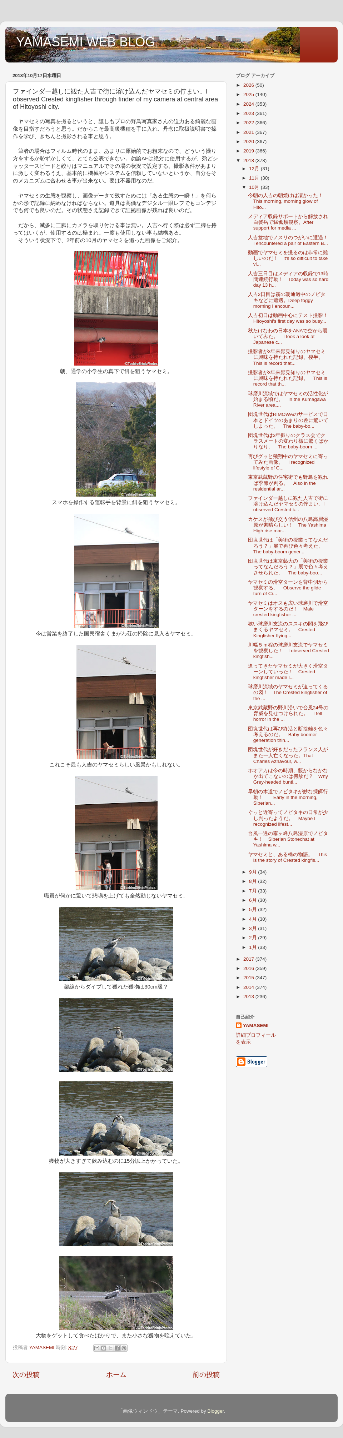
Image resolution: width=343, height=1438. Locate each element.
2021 (249, 132)
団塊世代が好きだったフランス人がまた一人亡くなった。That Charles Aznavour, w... (288, 755)
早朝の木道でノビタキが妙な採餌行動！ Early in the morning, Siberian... (288, 797)
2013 (249, 996)
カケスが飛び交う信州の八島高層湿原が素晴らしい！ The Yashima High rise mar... (288, 525)
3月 (253, 928)
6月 (253, 900)
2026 (249, 85)
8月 (253, 881)
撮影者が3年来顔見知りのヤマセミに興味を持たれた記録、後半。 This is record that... (288, 357)
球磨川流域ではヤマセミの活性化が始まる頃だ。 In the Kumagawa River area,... (288, 399)
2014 (249, 987)
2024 (249, 104)
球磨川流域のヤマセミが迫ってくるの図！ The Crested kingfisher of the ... (288, 692)
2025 (249, 94)
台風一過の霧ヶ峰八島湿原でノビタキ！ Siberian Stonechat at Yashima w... (288, 839)
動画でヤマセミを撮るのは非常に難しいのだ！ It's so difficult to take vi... (288, 258)
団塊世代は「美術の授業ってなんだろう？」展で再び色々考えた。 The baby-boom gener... (288, 545)
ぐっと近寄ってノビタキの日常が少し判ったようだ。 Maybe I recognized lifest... (288, 818)
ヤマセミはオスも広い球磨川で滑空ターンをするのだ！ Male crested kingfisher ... (288, 608)
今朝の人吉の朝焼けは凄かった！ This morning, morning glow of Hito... (288, 201)
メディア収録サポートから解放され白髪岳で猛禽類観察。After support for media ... (288, 222)
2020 (249, 141)
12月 (255, 168)
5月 (253, 909)
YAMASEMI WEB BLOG (85, 42)
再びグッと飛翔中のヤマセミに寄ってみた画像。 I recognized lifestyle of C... (288, 462)
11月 (255, 178)
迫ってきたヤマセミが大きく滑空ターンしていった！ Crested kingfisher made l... (288, 671)
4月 (253, 919)
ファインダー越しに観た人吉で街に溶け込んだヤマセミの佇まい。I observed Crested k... (288, 504)
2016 (249, 968)
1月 (253, 947)
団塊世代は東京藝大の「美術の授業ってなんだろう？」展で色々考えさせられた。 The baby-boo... (288, 566)
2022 (249, 122)
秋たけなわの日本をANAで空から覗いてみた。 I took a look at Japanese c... (288, 336)
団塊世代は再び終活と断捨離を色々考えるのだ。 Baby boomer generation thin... (288, 734)
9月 (253, 872)
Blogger (215, 1411)
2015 (249, 977)
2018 (249, 160)
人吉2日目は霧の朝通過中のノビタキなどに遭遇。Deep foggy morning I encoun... (287, 300)
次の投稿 (26, 1374)
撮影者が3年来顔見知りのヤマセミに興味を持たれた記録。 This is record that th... (287, 378)
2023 (249, 113)
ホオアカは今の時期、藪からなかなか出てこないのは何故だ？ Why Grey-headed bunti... (288, 776)
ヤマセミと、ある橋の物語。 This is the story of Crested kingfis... (287, 857)
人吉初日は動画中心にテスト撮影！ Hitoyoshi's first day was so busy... (290, 318)
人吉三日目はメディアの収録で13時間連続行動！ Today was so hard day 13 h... (288, 279)
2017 (249, 959)
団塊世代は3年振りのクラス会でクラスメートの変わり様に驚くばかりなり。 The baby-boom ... (288, 441)
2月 (253, 937)
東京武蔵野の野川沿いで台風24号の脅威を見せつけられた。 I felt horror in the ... (288, 713)
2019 (249, 151)
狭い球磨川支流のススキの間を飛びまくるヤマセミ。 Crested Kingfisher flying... (288, 629)
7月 (253, 891)
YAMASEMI (256, 1025)
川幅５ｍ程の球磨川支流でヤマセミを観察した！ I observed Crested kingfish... (288, 650)
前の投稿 (206, 1374)
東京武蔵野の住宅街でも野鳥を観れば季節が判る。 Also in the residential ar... (288, 482)
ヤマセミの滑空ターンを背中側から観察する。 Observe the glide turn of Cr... (288, 587)
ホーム (116, 1374)
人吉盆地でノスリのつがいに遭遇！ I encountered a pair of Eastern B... (290, 240)
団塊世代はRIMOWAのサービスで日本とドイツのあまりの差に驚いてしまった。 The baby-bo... (288, 420)
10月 (255, 187)
